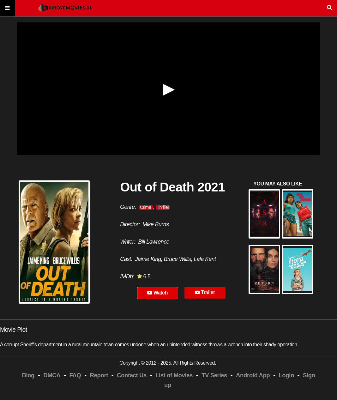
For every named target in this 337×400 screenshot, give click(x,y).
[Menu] (7, 8)
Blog (28, 375)
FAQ (75, 375)
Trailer (205, 292)
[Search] (168, 8)
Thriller (163, 207)
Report (99, 375)
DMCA (51, 375)
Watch (157, 292)
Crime (146, 207)
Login (286, 375)
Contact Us (132, 375)
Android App (253, 375)
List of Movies (174, 375)
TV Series (214, 375)
